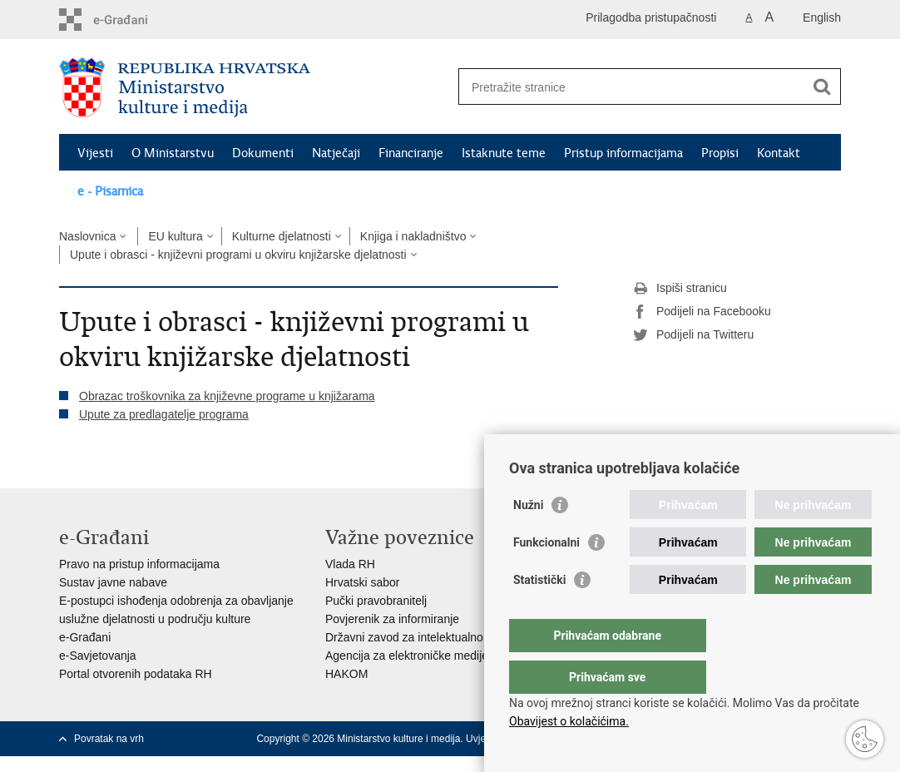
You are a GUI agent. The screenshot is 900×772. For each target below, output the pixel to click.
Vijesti (95, 153)
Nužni (528, 538)
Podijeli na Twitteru (693, 335)
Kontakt (778, 153)
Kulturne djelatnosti (281, 236)
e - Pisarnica (110, 191)
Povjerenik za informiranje (392, 619)
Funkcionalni (546, 575)
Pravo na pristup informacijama (139, 564)
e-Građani (85, 637)
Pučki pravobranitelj (376, 600)
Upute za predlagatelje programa (164, 414)
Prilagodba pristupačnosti (651, 17)
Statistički (539, 613)
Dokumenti (263, 153)
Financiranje (410, 153)
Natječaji (336, 153)
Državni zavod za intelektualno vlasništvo (431, 637)
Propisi (720, 153)
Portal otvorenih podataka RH (135, 673)
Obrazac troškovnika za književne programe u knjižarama (227, 396)
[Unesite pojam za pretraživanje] (631, 87)
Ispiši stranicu (680, 288)
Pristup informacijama (623, 153)
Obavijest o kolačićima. (569, 721)
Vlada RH (350, 564)
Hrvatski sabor (362, 582)
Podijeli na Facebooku (702, 311)
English (822, 17)
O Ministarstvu (172, 153)
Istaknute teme (504, 153)
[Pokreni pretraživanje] (822, 86)
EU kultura (175, 236)
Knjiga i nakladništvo (413, 236)
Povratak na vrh (109, 739)
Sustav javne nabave (113, 582)
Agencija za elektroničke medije (406, 655)
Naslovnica (87, 236)
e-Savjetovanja (97, 655)
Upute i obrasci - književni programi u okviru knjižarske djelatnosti (238, 254)
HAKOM (346, 673)
